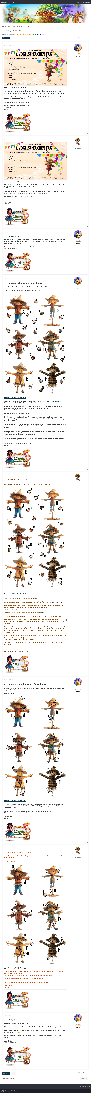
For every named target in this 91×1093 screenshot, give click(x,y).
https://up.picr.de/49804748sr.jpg (15, 968)
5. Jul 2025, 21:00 (8, 278)
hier (22, 102)
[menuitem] (12, 2)
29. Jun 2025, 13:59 (9, 139)
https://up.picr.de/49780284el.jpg (11, 181)
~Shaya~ (11, 34)
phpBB (8, 1090)
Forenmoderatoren (17, 34)
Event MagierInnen (26, 34)
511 (80, 56)
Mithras (78, 147)
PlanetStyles (18, 1090)
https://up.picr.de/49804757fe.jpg (15, 800)
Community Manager (41, 34)
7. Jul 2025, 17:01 (8, 1015)
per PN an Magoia (58, 93)
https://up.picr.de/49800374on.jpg (15, 593)
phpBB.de (16, 1091)
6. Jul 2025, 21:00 (8, 679)
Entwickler (33, 34)
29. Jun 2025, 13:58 (9, 45)
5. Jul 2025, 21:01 (8, 475)
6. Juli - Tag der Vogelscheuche (14, 31)
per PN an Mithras (10, 188)
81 (80, 150)
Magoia (78, 53)
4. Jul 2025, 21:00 (8, 232)
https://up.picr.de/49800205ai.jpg (15, 397)
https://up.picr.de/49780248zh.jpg (15, 87)
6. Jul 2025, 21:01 (8, 848)
